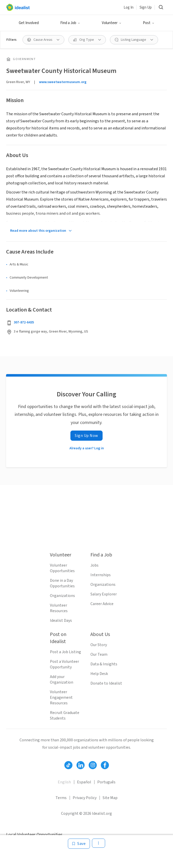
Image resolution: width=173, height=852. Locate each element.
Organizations (62, 595)
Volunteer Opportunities (62, 568)
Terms (61, 798)
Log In (128, 7)
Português (106, 782)
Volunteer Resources (59, 608)
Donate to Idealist (106, 683)
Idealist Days (61, 620)
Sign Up (146, 7)
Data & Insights (103, 664)
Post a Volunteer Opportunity (64, 664)
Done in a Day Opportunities (62, 583)
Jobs (94, 565)
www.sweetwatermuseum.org (62, 82)
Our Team (98, 654)
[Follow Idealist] (68, 765)
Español (84, 782)
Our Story (98, 645)
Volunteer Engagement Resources (61, 697)
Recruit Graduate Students (64, 715)
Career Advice (101, 604)
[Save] (79, 844)
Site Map (110, 798)
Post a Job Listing (65, 652)
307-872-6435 (24, 322)
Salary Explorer (103, 594)
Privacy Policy (85, 798)
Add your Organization (61, 679)
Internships (100, 575)
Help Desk (99, 673)
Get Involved (29, 23)
